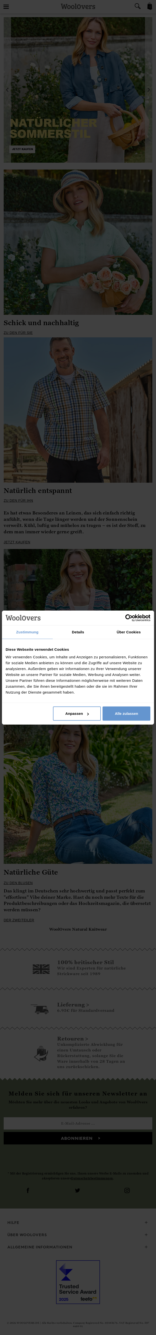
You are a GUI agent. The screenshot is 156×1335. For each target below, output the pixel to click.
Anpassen (77, 713)
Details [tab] (78, 632)
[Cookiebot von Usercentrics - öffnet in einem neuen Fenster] (128, 617)
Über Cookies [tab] (129, 632)
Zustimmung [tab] (27, 632)
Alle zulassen (126, 713)
